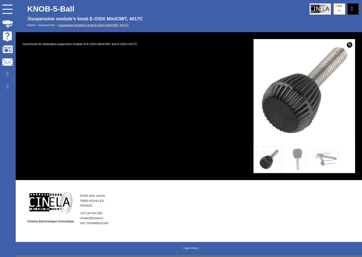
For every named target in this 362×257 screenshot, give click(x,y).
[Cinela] (320, 9)
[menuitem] (8, 23)
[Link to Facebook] (7, 86)
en (340, 6)
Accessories (47, 25)
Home (31, 25)
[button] (350, 45)
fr (339, 10)
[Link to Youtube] (7, 74)
